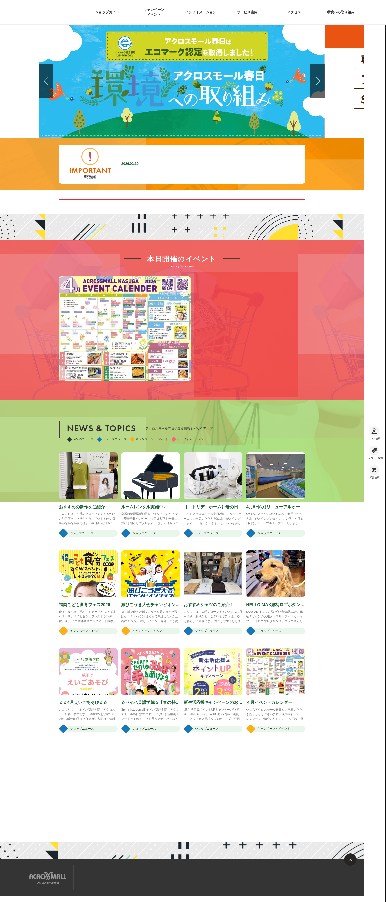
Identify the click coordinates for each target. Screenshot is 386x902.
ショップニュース (112, 507)
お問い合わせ (147, 877)
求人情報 (120, 877)
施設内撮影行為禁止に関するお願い (178, 164)
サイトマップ (92, 877)
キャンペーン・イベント (149, 507)
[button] (176, 134)
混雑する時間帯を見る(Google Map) (131, 206)
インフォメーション (188, 507)
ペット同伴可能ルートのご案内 (232, 206)
